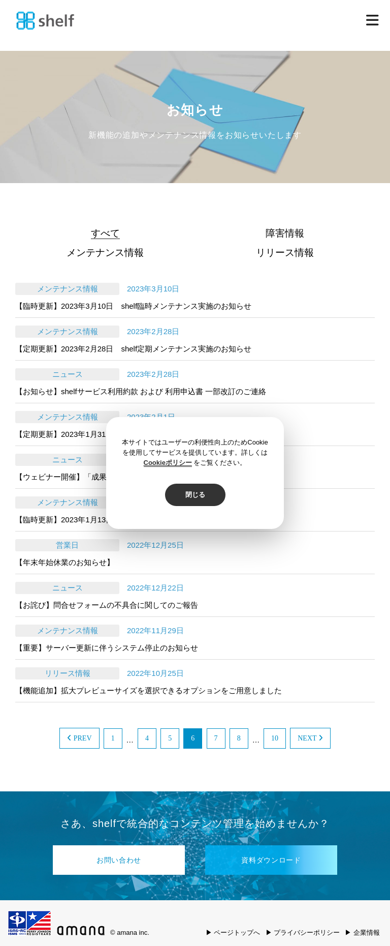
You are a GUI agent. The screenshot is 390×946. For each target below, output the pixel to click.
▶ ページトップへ (233, 932)
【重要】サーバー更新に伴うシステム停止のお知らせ (106, 647)
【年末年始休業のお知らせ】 (64, 562)
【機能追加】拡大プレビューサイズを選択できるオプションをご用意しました (148, 690)
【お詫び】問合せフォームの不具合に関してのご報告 (106, 605)
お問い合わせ (118, 860)
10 (274, 738)
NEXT (310, 738)
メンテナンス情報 (105, 252)
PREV (79, 738)
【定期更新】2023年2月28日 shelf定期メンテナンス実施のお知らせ (133, 348)
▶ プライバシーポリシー (303, 932)
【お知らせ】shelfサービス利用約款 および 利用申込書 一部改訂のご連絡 (140, 391)
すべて (105, 233)
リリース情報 (285, 252)
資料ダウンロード (271, 860)
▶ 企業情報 (362, 932)
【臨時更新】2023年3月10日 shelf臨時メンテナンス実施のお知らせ (133, 306)
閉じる (195, 494)
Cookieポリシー (168, 462)
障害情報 (285, 233)
